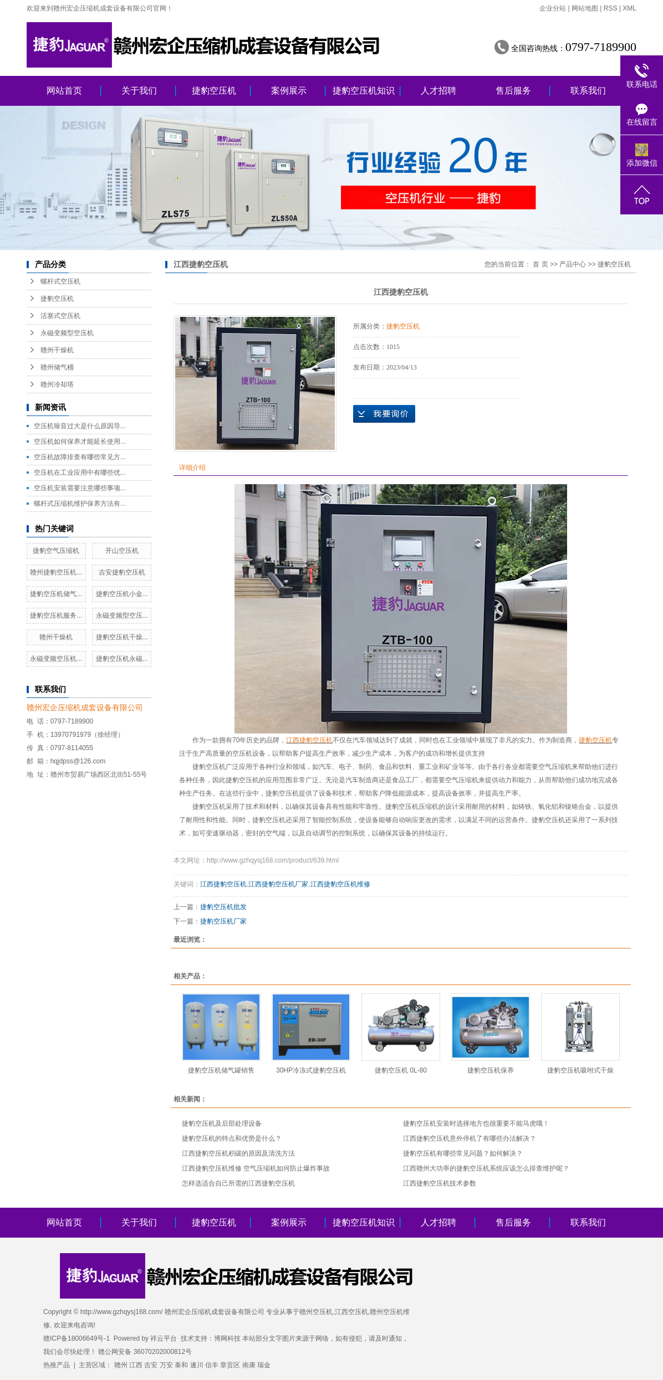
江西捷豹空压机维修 (340, 884)
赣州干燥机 (57, 350)
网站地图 (585, 8)
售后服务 (513, 90)
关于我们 (139, 90)
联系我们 (588, 90)
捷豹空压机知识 (364, 90)
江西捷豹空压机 (223, 884)
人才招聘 (438, 90)
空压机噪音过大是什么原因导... (80, 426)
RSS (611, 8)
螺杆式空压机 (60, 281)
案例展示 (289, 90)
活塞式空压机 (60, 316)
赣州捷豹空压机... (56, 572)
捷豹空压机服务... (56, 615)
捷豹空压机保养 (490, 1070)
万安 (166, 1365)
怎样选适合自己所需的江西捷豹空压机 (238, 1183)
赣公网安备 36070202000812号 (145, 1352)
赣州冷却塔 (57, 384)
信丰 (211, 1365)
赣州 (121, 1365)
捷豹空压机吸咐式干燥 (580, 1070)
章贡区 (230, 1365)
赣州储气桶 (57, 367)
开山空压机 (122, 551)
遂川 (196, 1365)
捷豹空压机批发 (223, 907)
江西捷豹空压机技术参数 (439, 1183)
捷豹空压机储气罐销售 (221, 1070)
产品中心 (572, 264)
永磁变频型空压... (122, 615)
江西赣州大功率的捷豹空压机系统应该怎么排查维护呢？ (486, 1168)
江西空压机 (351, 1312)
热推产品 (56, 1365)
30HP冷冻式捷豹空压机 (311, 1070)
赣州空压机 (316, 1312)
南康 (249, 1365)
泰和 (181, 1365)
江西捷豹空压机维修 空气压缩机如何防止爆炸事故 (256, 1168)
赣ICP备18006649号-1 (76, 1338)
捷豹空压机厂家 (223, 921)
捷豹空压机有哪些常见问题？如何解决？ (463, 1153)
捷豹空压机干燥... (122, 637)
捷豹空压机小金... (122, 594)
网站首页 (64, 90)
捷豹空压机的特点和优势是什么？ (232, 1138)
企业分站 (552, 8)
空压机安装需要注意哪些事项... (80, 488)
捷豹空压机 (214, 90)
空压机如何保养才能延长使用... (80, 441)
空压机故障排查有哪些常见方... (80, 457)
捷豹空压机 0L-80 (401, 1070)
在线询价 (384, 414)
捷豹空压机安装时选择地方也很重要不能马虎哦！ (476, 1123)
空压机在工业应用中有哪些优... (80, 472)
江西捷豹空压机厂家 (278, 884)
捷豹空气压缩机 (56, 551)
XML (629, 8)
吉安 (150, 1365)
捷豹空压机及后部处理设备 (222, 1123)
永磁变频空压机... (56, 659)
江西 (135, 1365)
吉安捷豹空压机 (122, 572)
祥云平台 (163, 1338)
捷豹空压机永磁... (122, 659)
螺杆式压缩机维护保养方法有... (80, 503)
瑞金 (264, 1365)
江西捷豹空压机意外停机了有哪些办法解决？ (469, 1138)
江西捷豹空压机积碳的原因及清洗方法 (238, 1153)
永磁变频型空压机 (67, 333)
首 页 (540, 264)
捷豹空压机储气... (56, 594)
